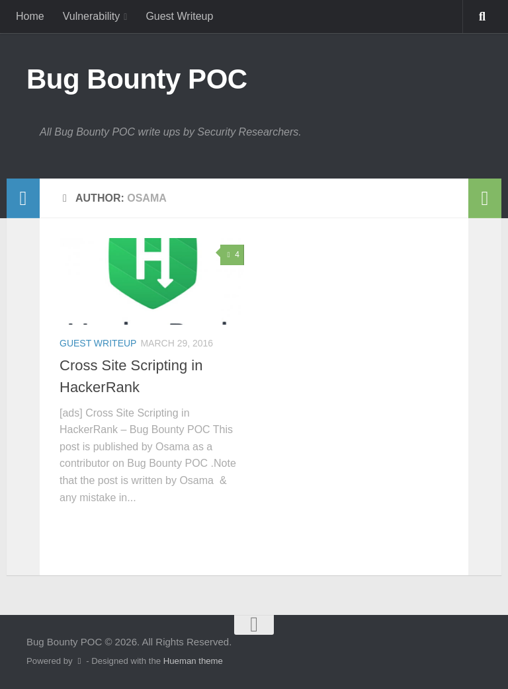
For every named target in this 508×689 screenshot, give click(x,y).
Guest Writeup (179, 16)
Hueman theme (193, 661)
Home (30, 16)
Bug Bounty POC (136, 79)
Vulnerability (91, 16)
